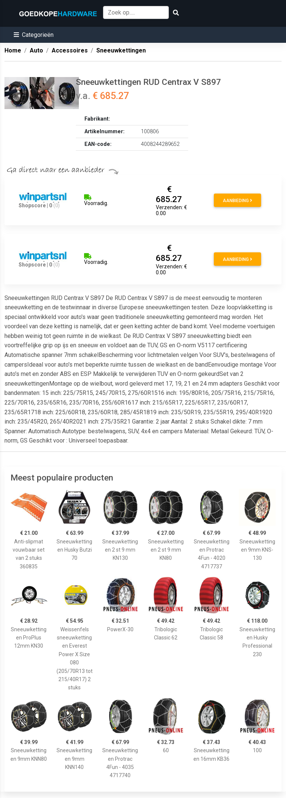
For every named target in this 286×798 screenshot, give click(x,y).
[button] (34, 34)
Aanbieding (237, 200)
